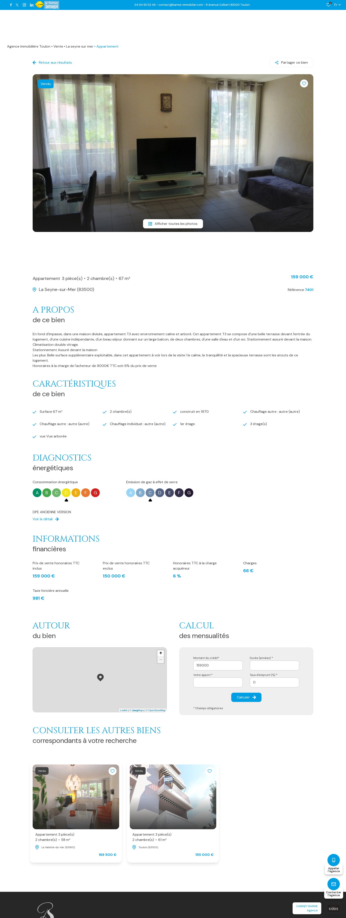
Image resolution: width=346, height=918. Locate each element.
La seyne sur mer (79, 46)
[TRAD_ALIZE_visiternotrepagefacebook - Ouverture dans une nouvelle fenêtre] (11, 4)
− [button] (160, 660)
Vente (58, 46)
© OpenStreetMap (155, 710)
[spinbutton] (274, 682)
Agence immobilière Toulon (28, 46)
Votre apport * (202, 675)
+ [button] (160, 653)
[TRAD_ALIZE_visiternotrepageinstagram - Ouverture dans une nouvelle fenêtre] (24, 5)
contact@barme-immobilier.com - (182, 5)
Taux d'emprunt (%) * (263, 675)
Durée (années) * (261, 658)
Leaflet (124, 710)
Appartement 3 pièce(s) (54, 837)
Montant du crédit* (206, 658)
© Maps (137, 710)
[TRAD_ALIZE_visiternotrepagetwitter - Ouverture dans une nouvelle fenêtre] (17, 5)
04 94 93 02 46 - (146, 5)
